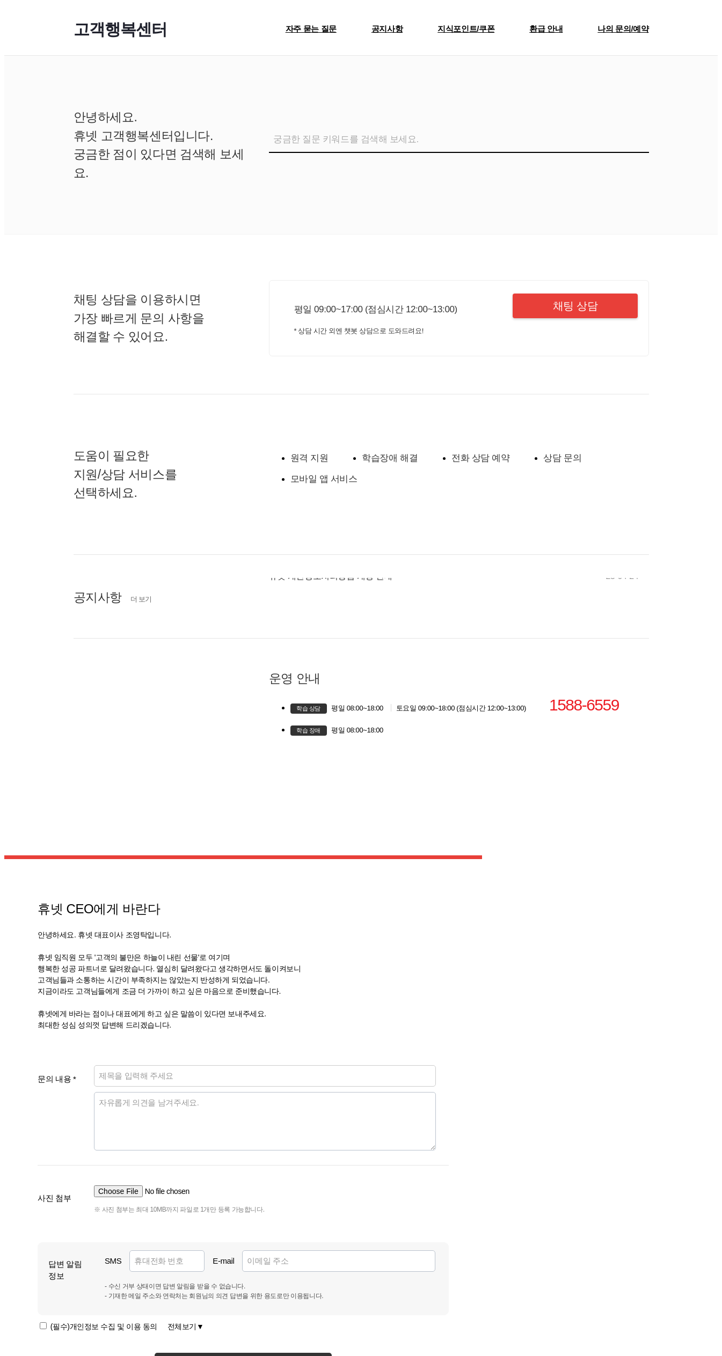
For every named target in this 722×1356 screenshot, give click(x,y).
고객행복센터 (120, 29)
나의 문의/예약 (622, 28)
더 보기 (140, 599)
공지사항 (387, 28)
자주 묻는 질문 (311, 28)
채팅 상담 (577, 306)
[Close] (698, 78)
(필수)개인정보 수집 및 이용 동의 (127, 1326)
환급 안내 (546, 28)
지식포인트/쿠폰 (465, 28)
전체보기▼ (185, 1326)
